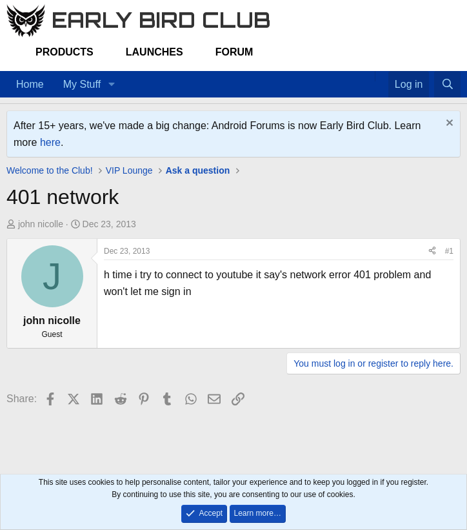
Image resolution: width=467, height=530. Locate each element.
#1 (449, 251)
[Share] (432, 251)
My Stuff (82, 84)
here (50, 142)
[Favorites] (381, 76)
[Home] (368, 76)
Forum (234, 51)
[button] (111, 84)
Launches (154, 51)
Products (64, 51)
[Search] (447, 84)
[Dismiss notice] (447, 124)
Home (30, 84)
